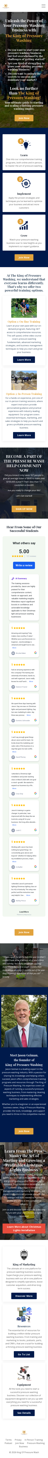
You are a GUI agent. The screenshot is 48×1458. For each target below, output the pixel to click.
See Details (24, 1412)
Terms (8, 1439)
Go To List (24, 1354)
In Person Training (34, 1439)
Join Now (24, 118)
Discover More (24, 1295)
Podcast (8, 1443)
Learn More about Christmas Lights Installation (24, 1228)
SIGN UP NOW (24, 509)
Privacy (18, 1439)
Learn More (24, 359)
